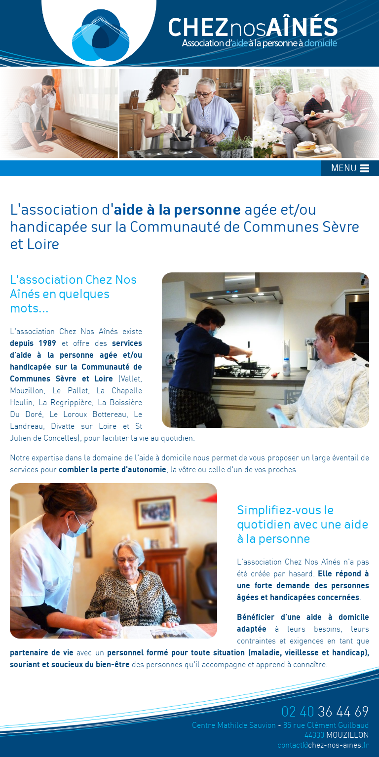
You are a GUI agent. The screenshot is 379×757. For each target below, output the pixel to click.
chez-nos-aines (323, 745)
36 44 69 (325, 711)
